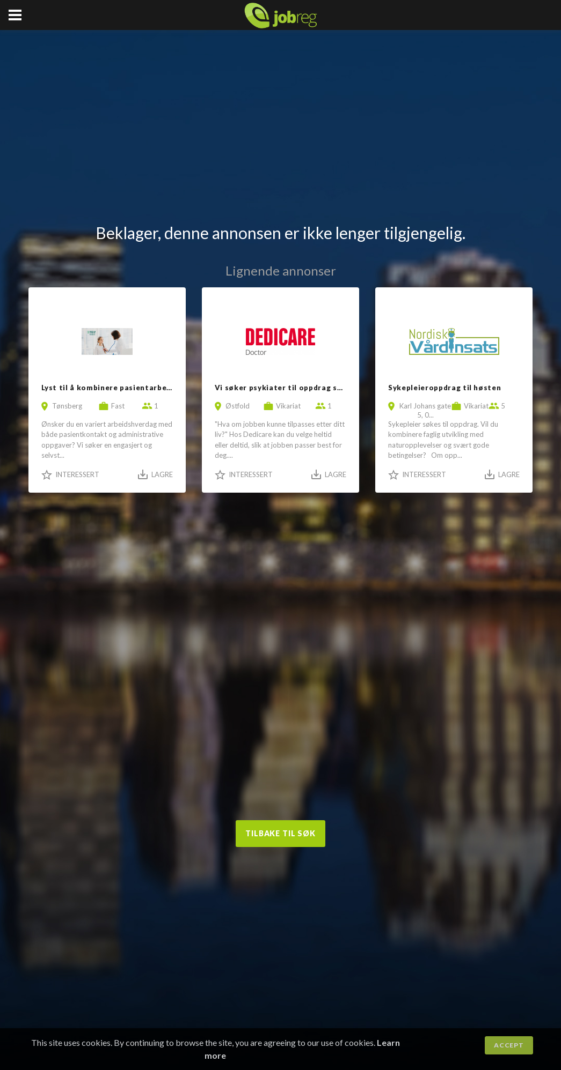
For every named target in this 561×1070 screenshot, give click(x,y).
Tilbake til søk (280, 833)
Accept (508, 1045)
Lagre (162, 474)
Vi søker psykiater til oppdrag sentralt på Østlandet (317, 387)
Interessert (77, 474)
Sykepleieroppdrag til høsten (444, 387)
